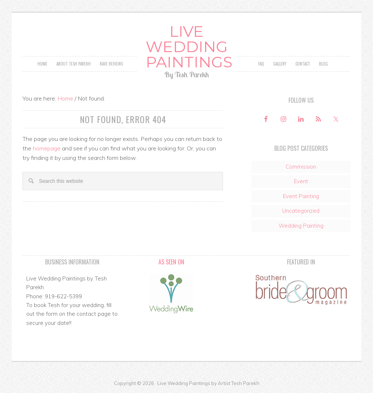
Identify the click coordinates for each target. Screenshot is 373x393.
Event (301, 181)
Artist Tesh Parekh (238, 383)
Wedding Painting (301, 225)
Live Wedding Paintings (187, 47)
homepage (46, 148)
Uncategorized (300, 210)
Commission (301, 166)
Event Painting (301, 196)
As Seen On (171, 262)
